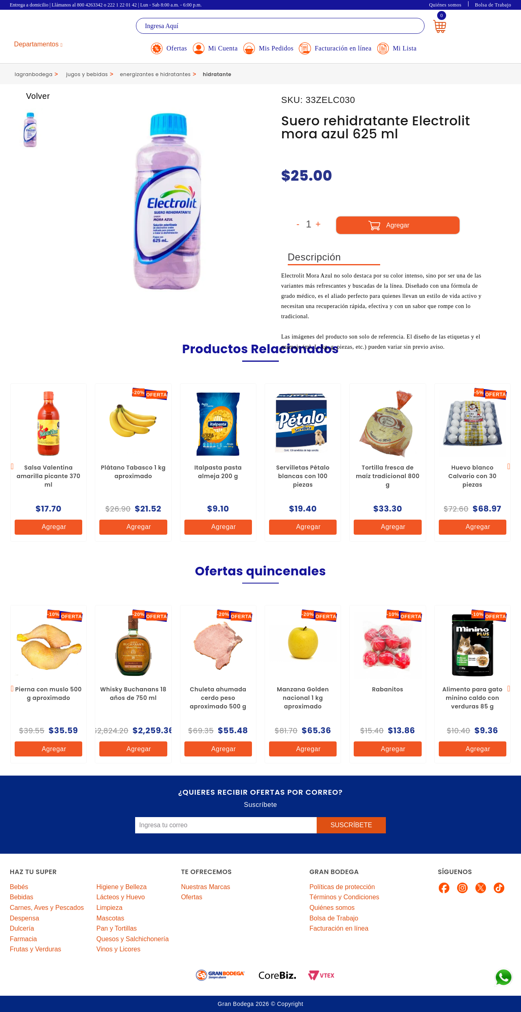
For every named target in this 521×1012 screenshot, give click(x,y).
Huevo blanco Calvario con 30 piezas (472, 476)
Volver (30, 96)
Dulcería (22, 928)
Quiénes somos (445, 5)
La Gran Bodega (46, 27)
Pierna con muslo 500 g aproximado (48, 693)
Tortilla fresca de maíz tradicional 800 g (388, 476)
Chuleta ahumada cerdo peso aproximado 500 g (218, 697)
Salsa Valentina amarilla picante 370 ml (49, 476)
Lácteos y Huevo (120, 897)
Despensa (24, 918)
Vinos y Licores (118, 949)
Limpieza (109, 907)
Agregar (47, 527)
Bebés (19, 886)
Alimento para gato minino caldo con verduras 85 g (472, 697)
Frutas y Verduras (35, 949)
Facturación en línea (338, 928)
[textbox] (280, 26)
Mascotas (110, 918)
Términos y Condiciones (344, 897)
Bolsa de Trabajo (493, 5)
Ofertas (191, 897)
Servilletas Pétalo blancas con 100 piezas (302, 476)
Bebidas (21, 897)
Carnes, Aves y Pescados (47, 907)
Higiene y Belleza (121, 886)
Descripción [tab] (314, 256)
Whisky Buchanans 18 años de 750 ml (133, 693)
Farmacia (23, 938)
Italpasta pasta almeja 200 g (218, 471)
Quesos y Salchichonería (132, 938)
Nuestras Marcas (205, 886)
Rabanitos (387, 689)
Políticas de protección (342, 886)
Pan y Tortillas (116, 928)
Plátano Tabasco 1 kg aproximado (133, 471)
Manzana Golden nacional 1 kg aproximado (303, 697)
